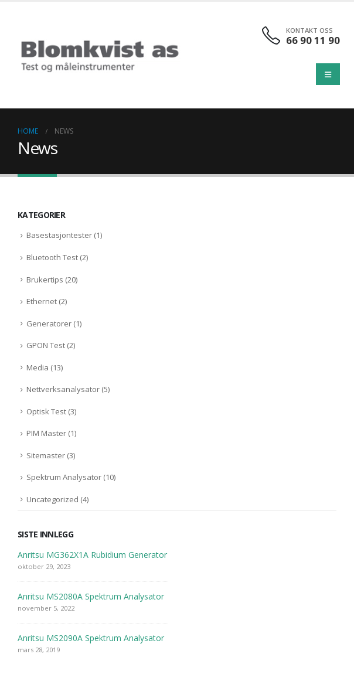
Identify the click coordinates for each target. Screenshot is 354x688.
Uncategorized (52, 499)
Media (37, 367)
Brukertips (44, 279)
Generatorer (49, 323)
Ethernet (41, 301)
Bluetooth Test (52, 257)
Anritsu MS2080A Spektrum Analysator (91, 596)
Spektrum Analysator (63, 477)
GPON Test (45, 345)
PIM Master (46, 433)
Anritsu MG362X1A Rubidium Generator (92, 554)
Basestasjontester (59, 235)
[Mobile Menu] (328, 74)
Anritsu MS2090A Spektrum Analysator (91, 637)
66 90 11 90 (313, 40)
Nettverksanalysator (63, 389)
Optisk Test (46, 411)
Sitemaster (45, 455)
